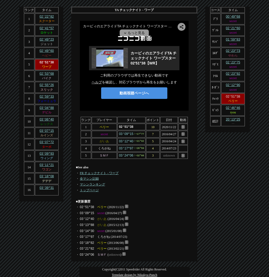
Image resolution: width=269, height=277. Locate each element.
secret (104, 133)
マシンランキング (92, 183)
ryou (233, 110)
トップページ (89, 189)
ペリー (104, 127)
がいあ (104, 141)
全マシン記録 (89, 177)
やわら (233, 54)
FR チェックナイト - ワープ (99, 172)
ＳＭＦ (104, 154)
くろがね (104, 147)
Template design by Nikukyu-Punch (134, 273)
